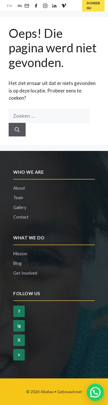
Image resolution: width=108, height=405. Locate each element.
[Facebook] (36, 5)
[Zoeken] (17, 130)
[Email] (26, 5)
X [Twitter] (19, 340)
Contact (21, 216)
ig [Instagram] (19, 325)
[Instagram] (45, 5)
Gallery (19, 207)
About (19, 188)
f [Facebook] (19, 311)
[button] (95, 392)
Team (18, 197)
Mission (20, 253)
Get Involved (25, 273)
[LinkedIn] (54, 5)
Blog (17, 263)
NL (20, 5)
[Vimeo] (63, 5)
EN (9, 5)
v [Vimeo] (19, 354)
